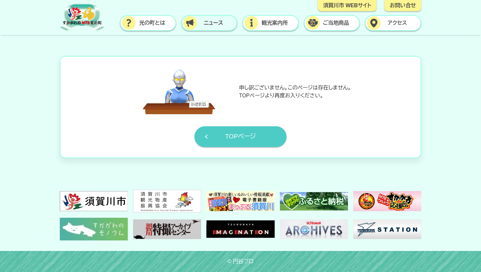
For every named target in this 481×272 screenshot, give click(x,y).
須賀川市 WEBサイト (347, 5)
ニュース (213, 23)
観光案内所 (275, 23)
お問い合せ (403, 5)
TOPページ (240, 136)
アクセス (397, 23)
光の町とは (152, 23)
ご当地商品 (336, 23)
